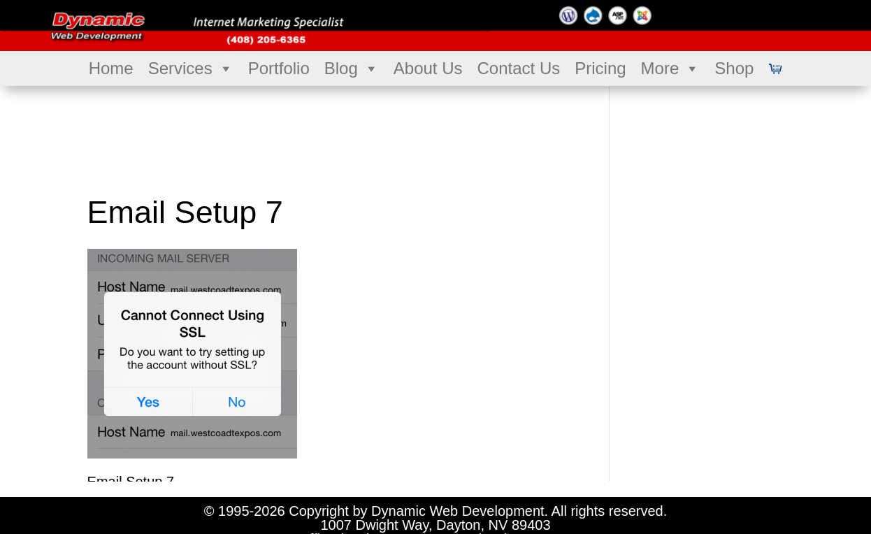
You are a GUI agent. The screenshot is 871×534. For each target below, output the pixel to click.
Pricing (600, 68)
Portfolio (279, 68)
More (670, 68)
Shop (734, 68)
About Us (428, 68)
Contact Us (519, 68)
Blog (351, 68)
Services (190, 68)
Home (111, 68)
